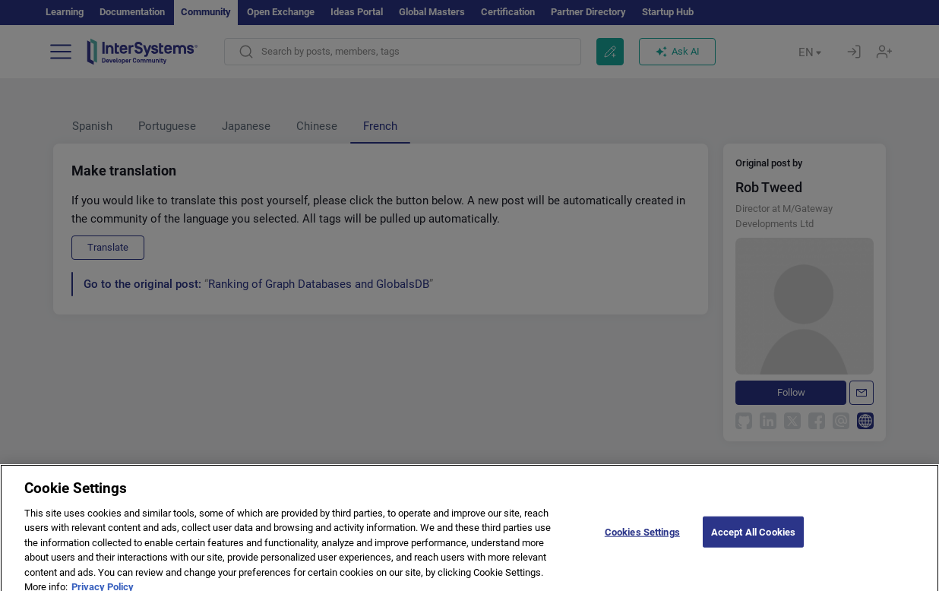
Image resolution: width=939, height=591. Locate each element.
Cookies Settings (642, 544)
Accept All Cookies (753, 544)
